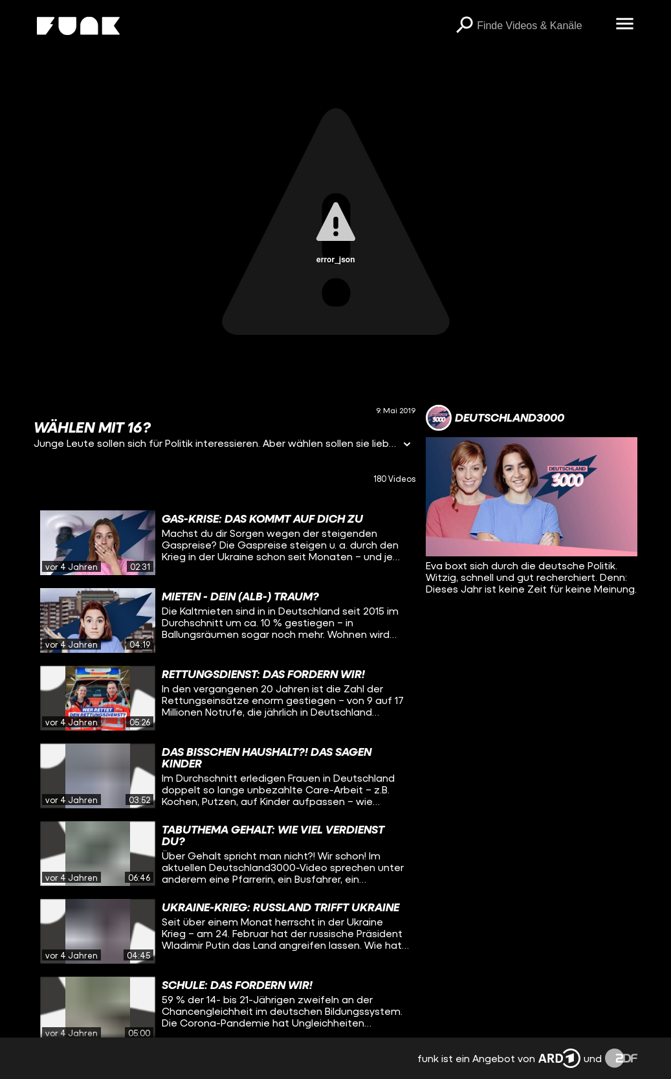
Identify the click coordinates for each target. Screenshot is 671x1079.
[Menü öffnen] (624, 24)
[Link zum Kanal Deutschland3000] (495, 418)
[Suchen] (464, 26)
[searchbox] (541, 26)
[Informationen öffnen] (407, 445)
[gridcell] (225, 542)
